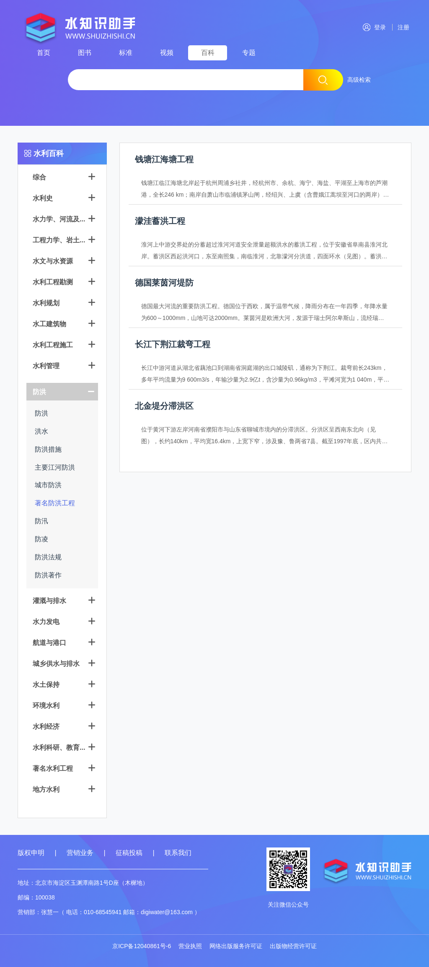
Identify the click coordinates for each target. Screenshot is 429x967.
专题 (249, 52)
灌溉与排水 (49, 600)
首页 (43, 52)
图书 (84, 52)
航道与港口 (49, 642)
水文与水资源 (53, 261)
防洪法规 (48, 557)
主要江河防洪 (55, 467)
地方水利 (46, 789)
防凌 (41, 539)
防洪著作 (48, 575)
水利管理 (46, 365)
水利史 (43, 198)
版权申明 (31, 852)
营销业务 (80, 852)
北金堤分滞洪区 (164, 406)
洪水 (41, 431)
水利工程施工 (53, 344)
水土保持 (46, 684)
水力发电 (46, 621)
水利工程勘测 (53, 282)
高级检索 (359, 79)
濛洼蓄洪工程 (160, 221)
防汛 (41, 521)
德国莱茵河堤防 (164, 282)
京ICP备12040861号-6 (141, 946)
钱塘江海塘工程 (164, 159)
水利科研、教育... (59, 747)
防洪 (39, 391)
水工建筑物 (49, 324)
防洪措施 (48, 449)
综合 (39, 177)
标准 (125, 52)
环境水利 (46, 705)
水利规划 (46, 303)
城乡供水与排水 (56, 663)
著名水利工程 (53, 768)
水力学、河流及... (59, 219)
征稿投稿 (130, 852)
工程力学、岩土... (59, 240)
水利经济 (46, 726)
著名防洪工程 (55, 503)
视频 (166, 52)
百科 (207, 52)
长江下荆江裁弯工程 (172, 344)
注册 (401, 27)
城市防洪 (48, 485)
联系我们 (178, 852)
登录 (374, 27)
